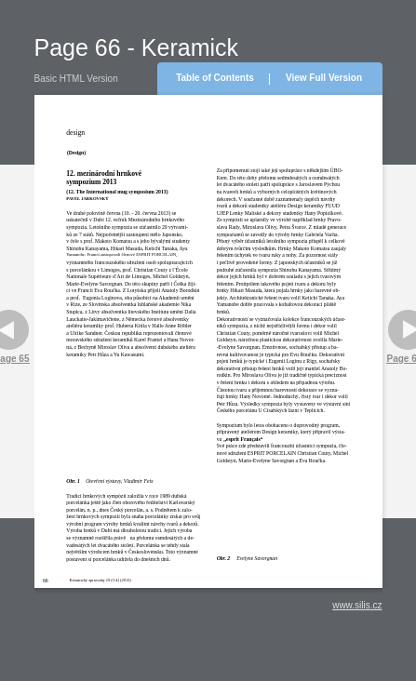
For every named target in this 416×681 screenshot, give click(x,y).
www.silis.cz (357, 605)
